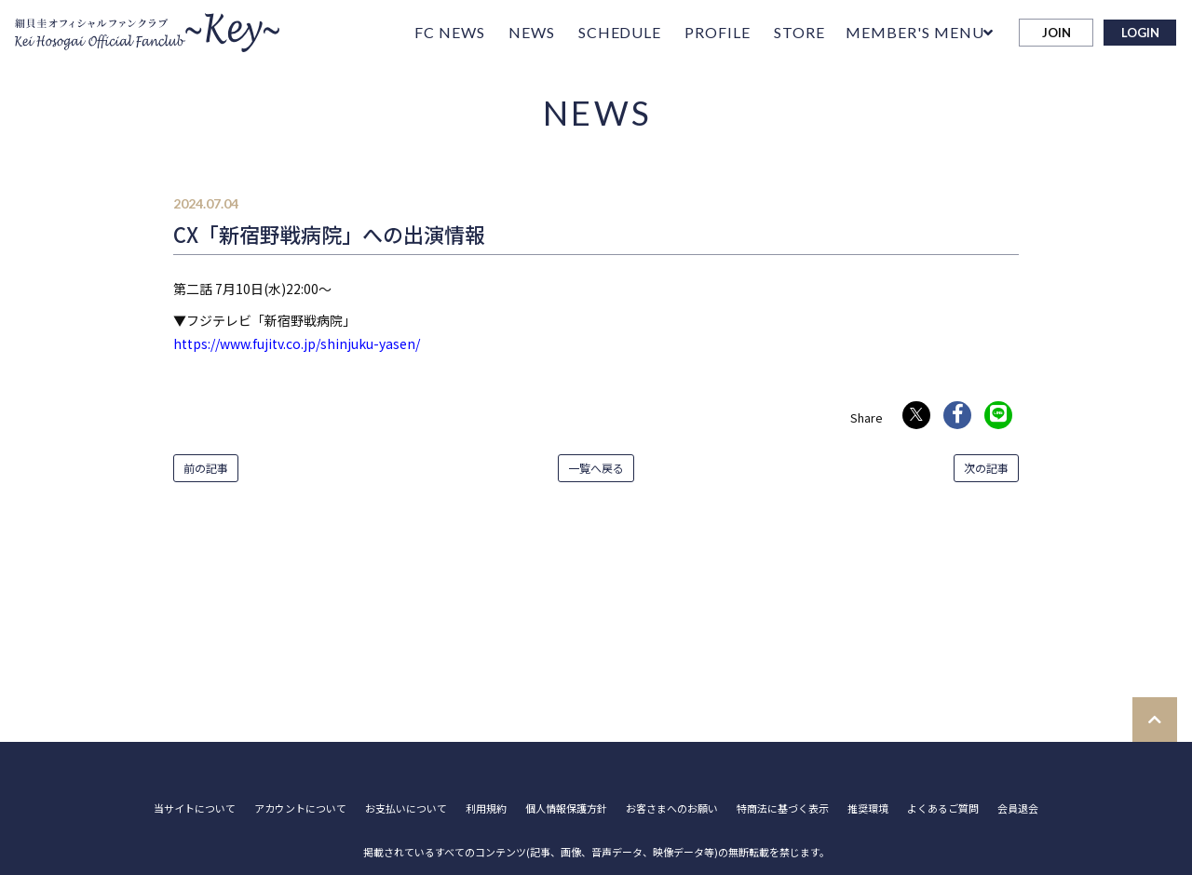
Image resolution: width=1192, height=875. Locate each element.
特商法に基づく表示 (783, 808)
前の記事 (205, 468)
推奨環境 (867, 808)
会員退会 (1017, 808)
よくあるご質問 (943, 808)
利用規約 (486, 808)
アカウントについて (300, 808)
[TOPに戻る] (1154, 719)
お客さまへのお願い (672, 808)
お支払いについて (406, 808)
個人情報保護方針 (566, 808)
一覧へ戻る (596, 468)
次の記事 (986, 468)
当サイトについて (195, 808)
